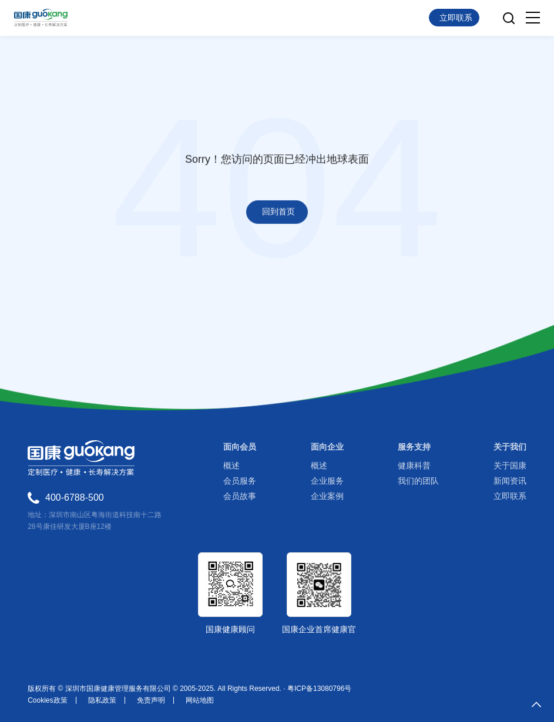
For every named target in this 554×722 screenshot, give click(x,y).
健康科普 (414, 465)
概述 (231, 465)
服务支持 (414, 446)
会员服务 (239, 480)
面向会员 (239, 446)
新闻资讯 (509, 480)
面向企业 (327, 446)
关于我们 (509, 446)
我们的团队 (418, 480)
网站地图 (200, 700)
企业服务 (327, 480)
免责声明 (151, 700)
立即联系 (509, 496)
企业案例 (327, 496)
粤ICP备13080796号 (319, 688)
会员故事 (239, 496)
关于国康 (509, 465)
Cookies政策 (47, 700)
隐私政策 (102, 700)
